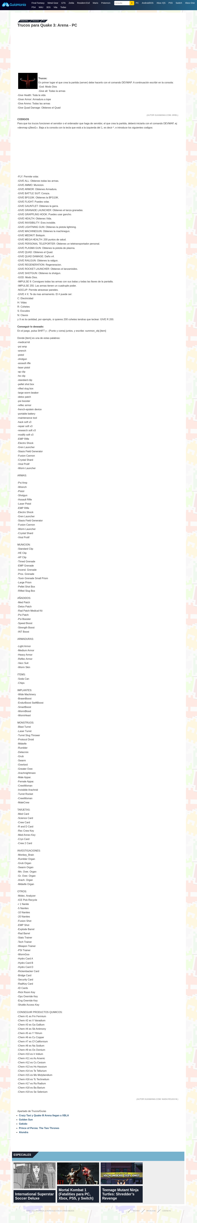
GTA (63, 3)
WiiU (41, 7)
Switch (179, 3)
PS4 (34, 7)
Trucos (35, 21)
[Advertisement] (98, 49)
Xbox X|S (161, 3)
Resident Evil (83, 3)
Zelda (71, 3)
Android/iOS (147, 3)
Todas (63, 7)
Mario (95, 3)
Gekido (23, 1123)
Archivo (136, 1211)
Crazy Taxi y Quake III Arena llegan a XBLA (44, 1115)
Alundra (23, 1132)
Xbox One (190, 3)
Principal (24, 21)
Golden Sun (26, 1119)
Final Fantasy (38, 3)
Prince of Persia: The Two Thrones (39, 1128)
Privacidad (151, 1211)
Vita (55, 7)
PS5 (171, 3)
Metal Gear (53, 3)
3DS (48, 7)
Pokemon (105, 3)
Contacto (166, 1211)
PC (137, 3)
